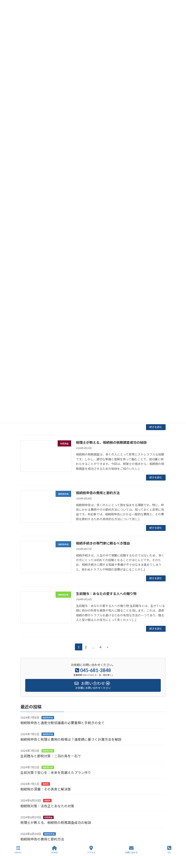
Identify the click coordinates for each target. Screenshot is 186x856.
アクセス (91, 850)
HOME (54, 850)
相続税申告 (48, 717)
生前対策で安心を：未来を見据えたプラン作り (55, 773)
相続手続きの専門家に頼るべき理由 (103, 543)
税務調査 (48, 817)
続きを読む (155, 427)
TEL (169, 850)
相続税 (46, 784)
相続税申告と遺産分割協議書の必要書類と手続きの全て (62, 723)
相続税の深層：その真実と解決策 (45, 789)
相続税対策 (48, 751)
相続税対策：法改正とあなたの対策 (47, 806)
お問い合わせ (131, 850)
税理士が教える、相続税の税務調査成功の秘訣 (111, 442)
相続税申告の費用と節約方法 (98, 493)
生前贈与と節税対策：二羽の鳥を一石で (50, 756)
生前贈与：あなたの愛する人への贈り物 (106, 594)
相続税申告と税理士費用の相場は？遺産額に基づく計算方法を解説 (70, 739)
